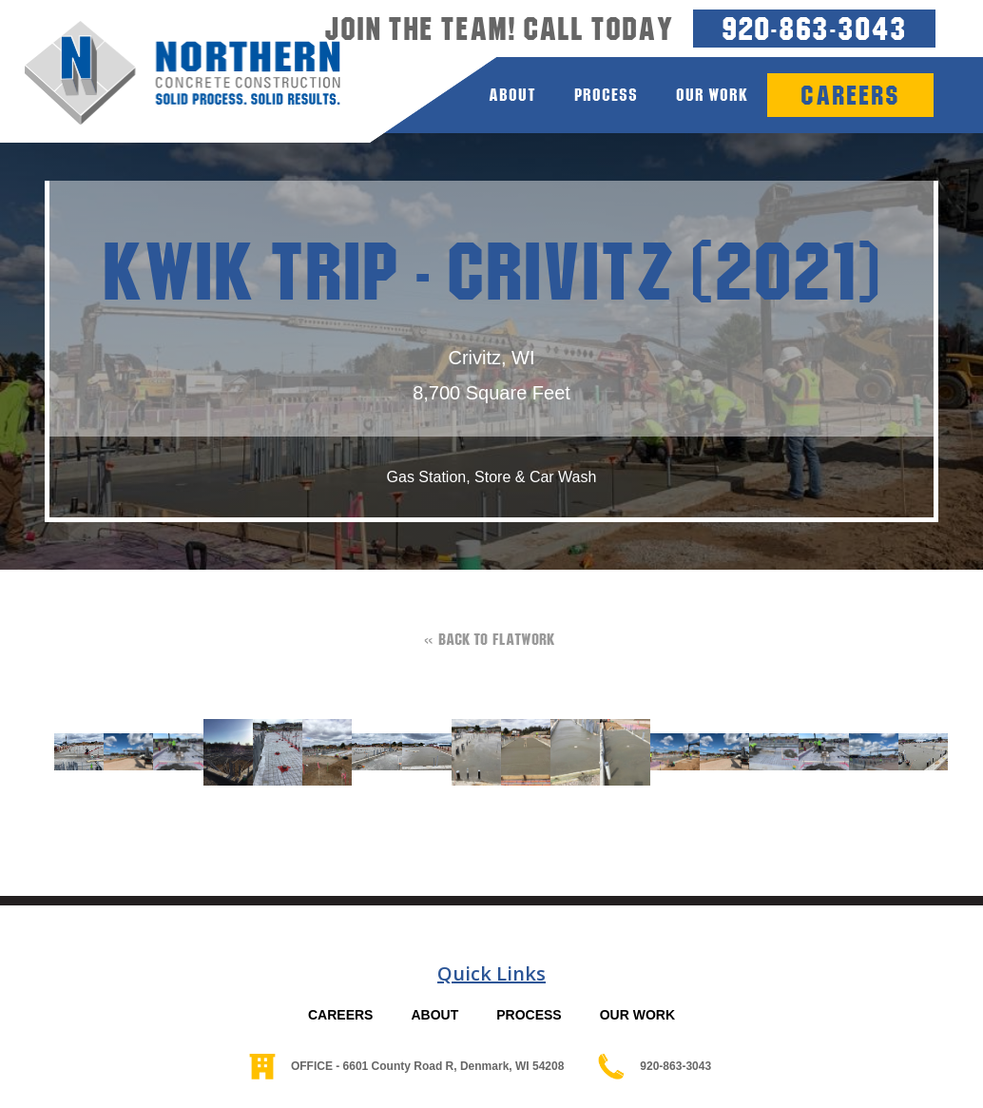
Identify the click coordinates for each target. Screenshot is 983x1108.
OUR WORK (637, 1014)
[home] (170, 73)
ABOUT (434, 1014)
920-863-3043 (814, 28)
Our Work (712, 95)
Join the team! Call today (499, 28)
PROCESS (528, 1014)
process (606, 95)
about (512, 95)
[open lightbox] (69, 751)
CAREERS (340, 1014)
